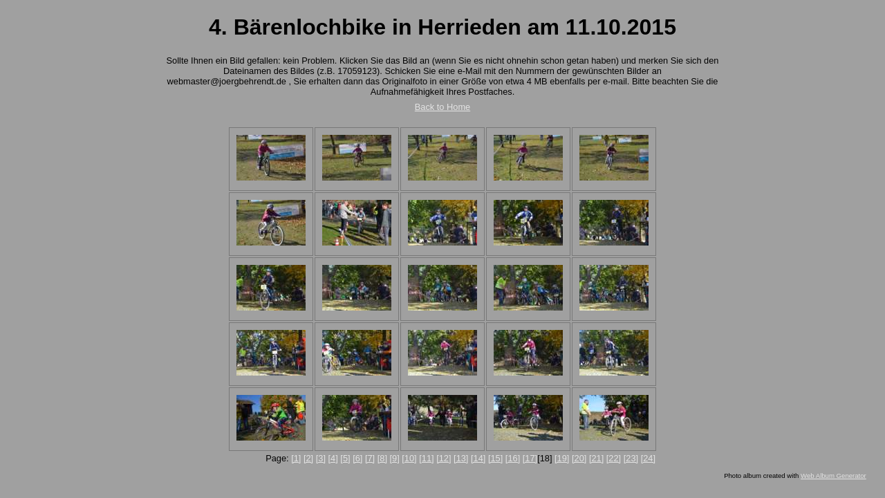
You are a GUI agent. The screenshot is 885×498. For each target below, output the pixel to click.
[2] (308, 458)
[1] (296, 458)
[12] (443, 458)
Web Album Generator (833, 475)
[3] (321, 458)
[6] (357, 458)
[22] (613, 458)
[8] (382, 458)
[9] (395, 458)
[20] (579, 458)
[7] (370, 458)
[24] (648, 458)
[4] (333, 458)
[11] (426, 458)
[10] (409, 458)
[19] (562, 458)
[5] (345, 458)
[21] (596, 458)
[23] (631, 458)
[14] (478, 458)
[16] (512, 458)
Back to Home (442, 107)
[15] (495, 458)
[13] (461, 458)
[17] (530, 458)
